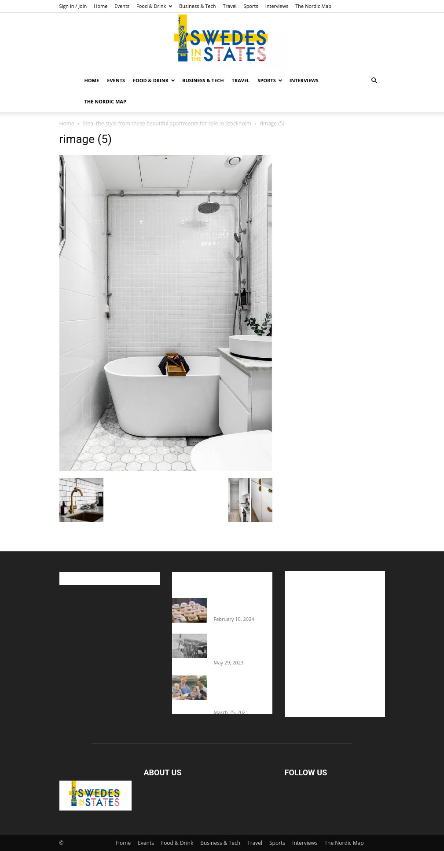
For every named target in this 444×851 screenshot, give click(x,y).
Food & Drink (154, 6)
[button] (374, 81)
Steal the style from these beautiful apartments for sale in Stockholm (167, 123)
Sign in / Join (73, 6)
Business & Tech (197, 6)
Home (100, 6)
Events (121, 6)
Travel (229, 6)
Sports (251, 6)
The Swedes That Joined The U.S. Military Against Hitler (243, 646)
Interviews (277, 6)
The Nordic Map (313, 6)
